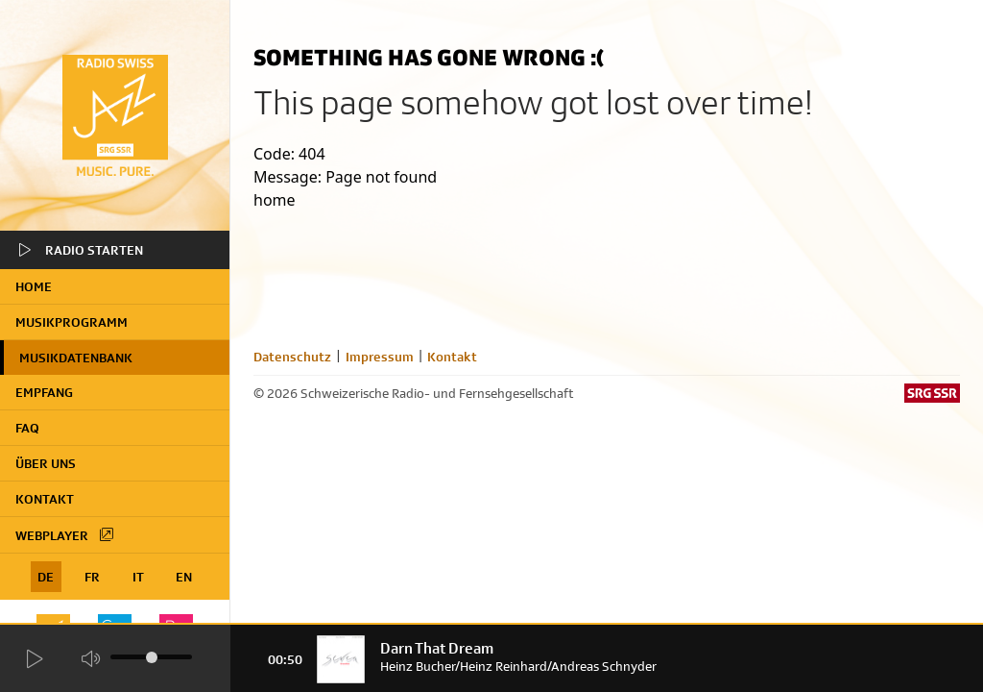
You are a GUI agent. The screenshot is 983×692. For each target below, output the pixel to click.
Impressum (380, 356)
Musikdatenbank (75, 357)
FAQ (27, 427)
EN (184, 576)
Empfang (44, 392)
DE (45, 576)
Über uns (45, 463)
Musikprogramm (71, 322)
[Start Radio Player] (33, 659)
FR (92, 576)
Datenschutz (292, 356)
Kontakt (44, 499)
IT (138, 576)
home (33, 286)
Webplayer (65, 534)
